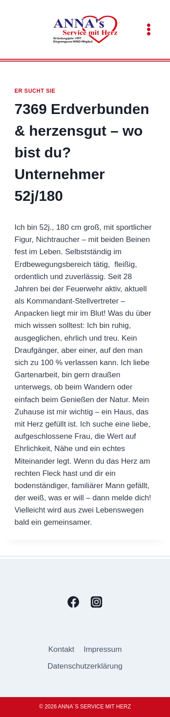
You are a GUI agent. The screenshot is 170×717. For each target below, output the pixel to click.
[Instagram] (96, 602)
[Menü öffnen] (148, 29)
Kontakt (61, 649)
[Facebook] (73, 602)
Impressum (102, 649)
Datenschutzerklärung (85, 666)
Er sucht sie (35, 91)
